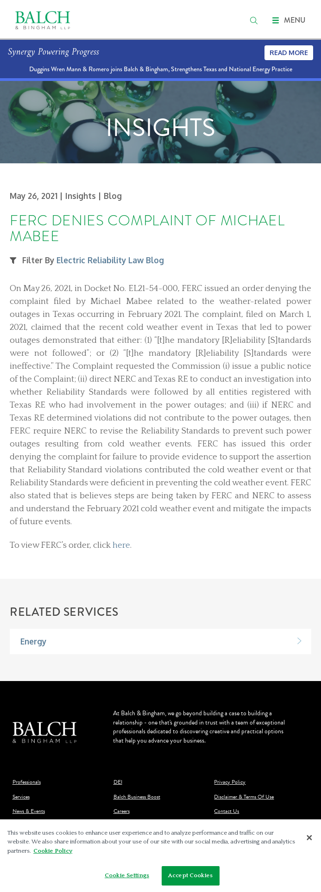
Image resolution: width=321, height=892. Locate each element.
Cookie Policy (52, 853)
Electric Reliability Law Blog (110, 260)
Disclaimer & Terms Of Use (244, 797)
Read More (289, 52)
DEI (117, 782)
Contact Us (226, 811)
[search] (254, 20)
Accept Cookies (190, 878)
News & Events (29, 811)
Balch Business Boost (136, 797)
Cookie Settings (127, 878)
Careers (121, 811)
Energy (33, 641)
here (121, 545)
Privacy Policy (229, 782)
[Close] (309, 840)
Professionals (27, 782)
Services (21, 797)
